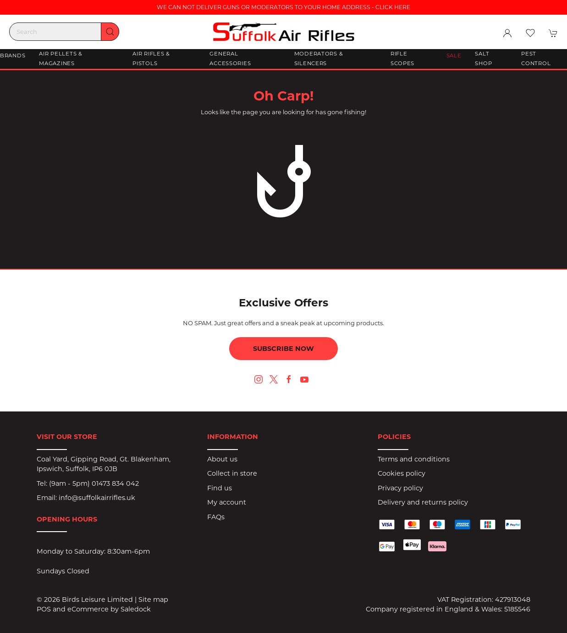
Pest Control (535, 58)
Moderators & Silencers (318, 58)
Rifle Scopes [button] (402, 58)
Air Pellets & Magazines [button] (60, 58)
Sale (454, 55)
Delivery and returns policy (423, 502)
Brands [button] (12, 55)
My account (226, 502)
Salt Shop (483, 58)
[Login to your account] (507, 33)
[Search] (64, 31)
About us (222, 459)
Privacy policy (400, 488)
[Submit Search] (110, 31)
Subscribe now (283, 348)
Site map (153, 599)
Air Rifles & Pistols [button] (151, 58)
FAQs (216, 517)
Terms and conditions (414, 459)
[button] (530, 33)
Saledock (136, 609)
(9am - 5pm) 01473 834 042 (94, 483)
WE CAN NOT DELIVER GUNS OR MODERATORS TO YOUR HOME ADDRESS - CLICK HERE (283, 7)
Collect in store (232, 473)
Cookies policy (401, 473)
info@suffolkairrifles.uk (97, 498)
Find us (219, 488)
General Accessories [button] (230, 58)
